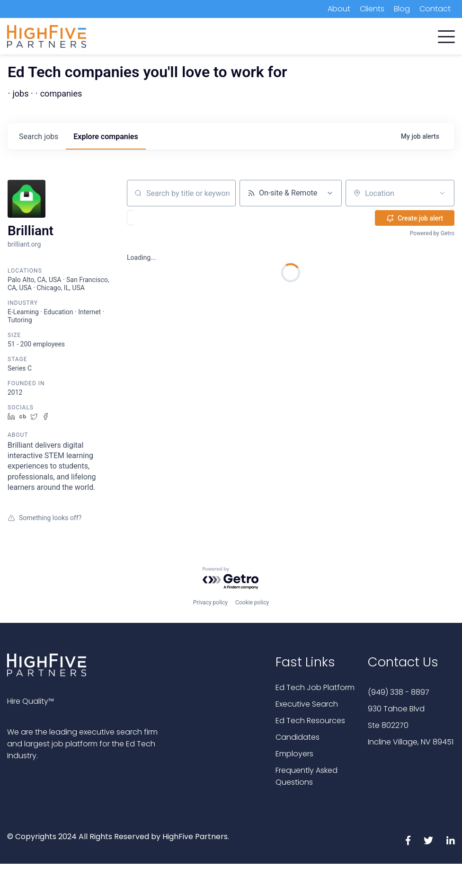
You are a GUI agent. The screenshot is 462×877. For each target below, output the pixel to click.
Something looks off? (44, 518)
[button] (446, 34)
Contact (435, 8)
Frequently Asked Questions (306, 776)
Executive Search (306, 704)
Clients (372, 8)
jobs (38, 136)
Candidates (297, 737)
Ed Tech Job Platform (315, 687)
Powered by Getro (432, 233)
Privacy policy (210, 602)
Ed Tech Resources (310, 720)
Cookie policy (252, 602)
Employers (294, 753)
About (339, 8)
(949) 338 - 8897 (398, 692)
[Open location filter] (442, 193)
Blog (402, 8)
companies (105, 136)
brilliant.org (24, 244)
